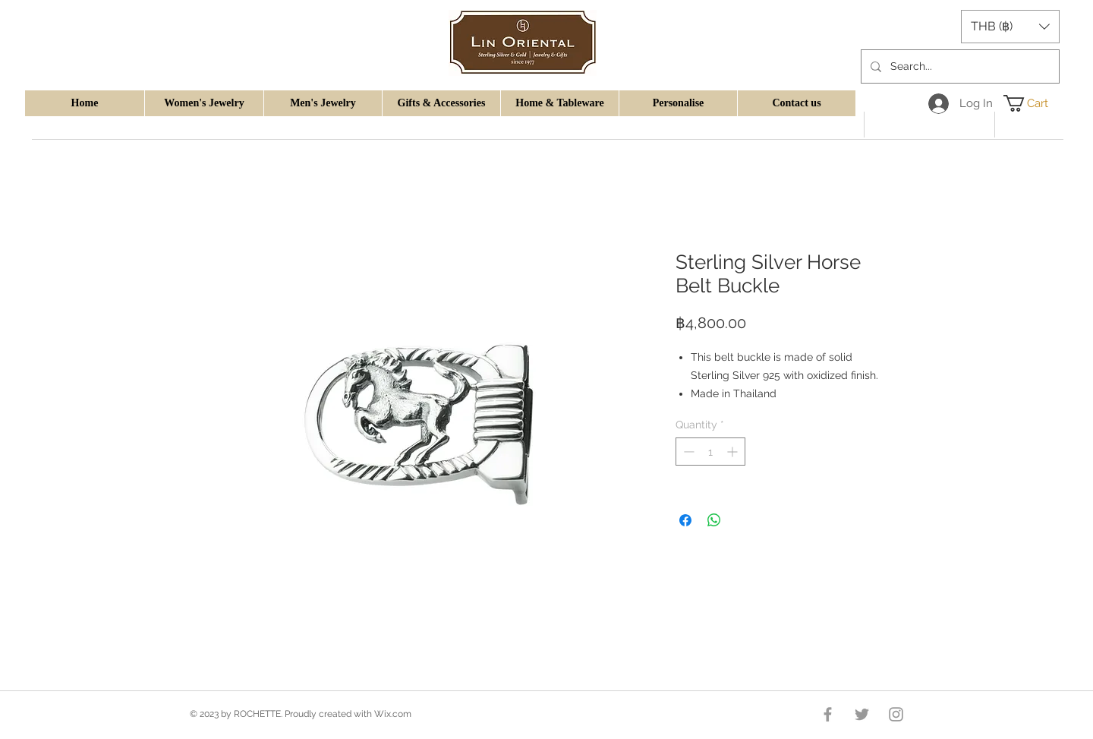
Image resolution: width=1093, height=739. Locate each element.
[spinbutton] (710, 451)
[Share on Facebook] (685, 520)
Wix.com (392, 714)
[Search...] (958, 66)
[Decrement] (687, 451)
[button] (203, 103)
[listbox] (1010, 26)
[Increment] (733, 451)
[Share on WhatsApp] (714, 520)
